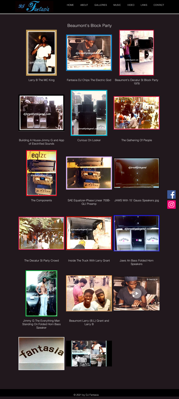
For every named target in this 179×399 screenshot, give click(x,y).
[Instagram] (171, 204)
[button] (83, 5)
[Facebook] (171, 194)
